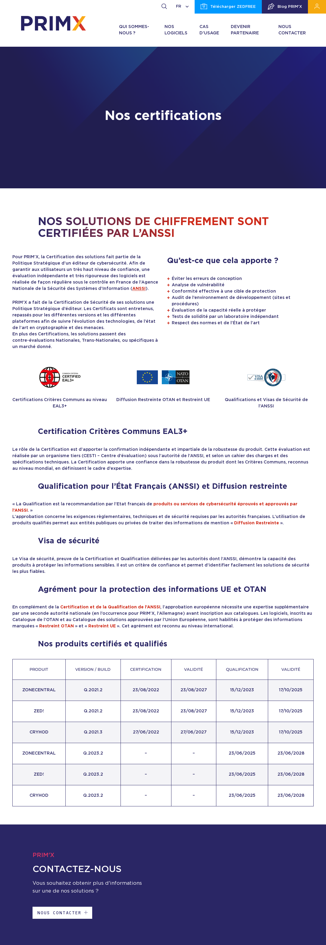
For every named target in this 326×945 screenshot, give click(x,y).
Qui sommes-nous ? (134, 30)
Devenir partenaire (245, 30)
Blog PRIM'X (285, 7)
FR (182, 6)
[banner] (53, 23)
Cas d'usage (209, 30)
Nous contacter (292, 30)
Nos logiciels (176, 30)
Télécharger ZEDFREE (228, 7)
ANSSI (139, 289)
